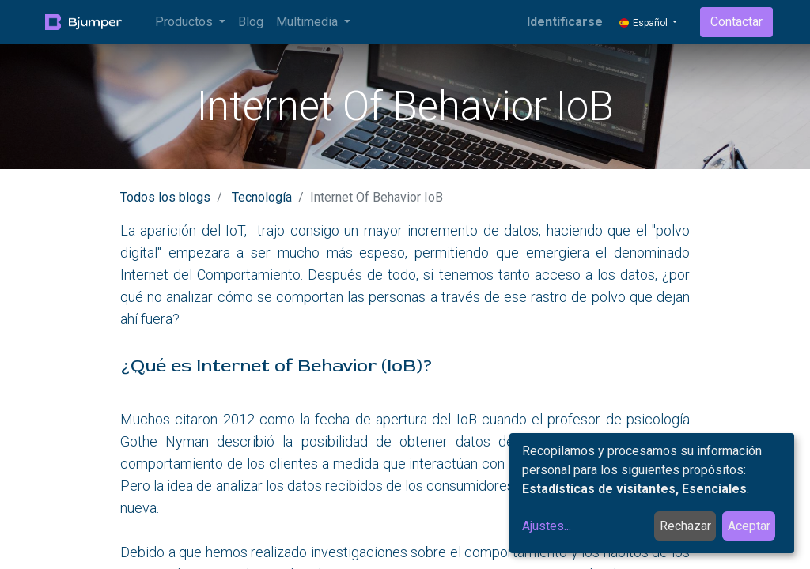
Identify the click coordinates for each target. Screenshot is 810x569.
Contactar (736, 21)
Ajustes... (546, 525)
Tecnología (262, 197)
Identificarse (565, 21)
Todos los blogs (165, 197)
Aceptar (749, 525)
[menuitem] (251, 22)
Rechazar (685, 525)
